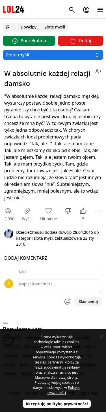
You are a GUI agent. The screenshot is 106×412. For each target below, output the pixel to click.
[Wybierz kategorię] (53, 55)
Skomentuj (88, 301)
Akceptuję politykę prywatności (56, 403)
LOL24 (13, 9)
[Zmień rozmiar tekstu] (98, 70)
